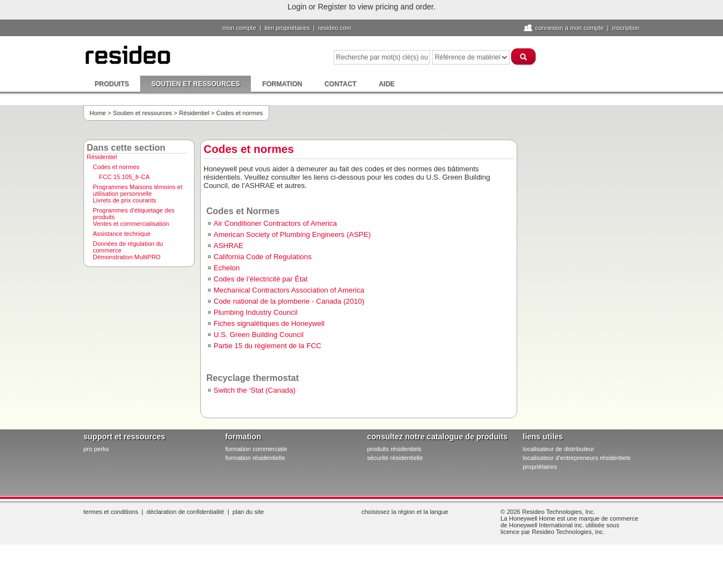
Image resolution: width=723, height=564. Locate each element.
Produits (112, 84)
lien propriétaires (287, 27)
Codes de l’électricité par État (261, 279)
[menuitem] (139, 158)
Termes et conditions (110, 511)
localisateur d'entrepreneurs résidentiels (577, 457)
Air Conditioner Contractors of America (275, 223)
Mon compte (239, 27)
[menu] (139, 208)
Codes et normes (116, 167)
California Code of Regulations (262, 257)
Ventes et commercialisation (131, 223)
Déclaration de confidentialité (185, 511)
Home (98, 113)
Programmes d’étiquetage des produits (134, 212)
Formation (282, 84)
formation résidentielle (255, 457)
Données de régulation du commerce (128, 245)
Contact (340, 84)
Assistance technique (122, 233)
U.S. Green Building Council (259, 334)
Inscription (626, 27)
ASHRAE (228, 245)
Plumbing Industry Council (256, 312)
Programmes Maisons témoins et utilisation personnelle (137, 189)
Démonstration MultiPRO (127, 257)
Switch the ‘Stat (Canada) (254, 390)
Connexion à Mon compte (569, 27)
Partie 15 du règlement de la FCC (267, 346)
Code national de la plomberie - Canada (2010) (289, 301)
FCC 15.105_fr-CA (124, 177)
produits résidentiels (394, 449)
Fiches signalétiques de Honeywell (269, 323)
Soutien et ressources (195, 84)
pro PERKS (96, 449)
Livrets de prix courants (124, 200)
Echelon (227, 268)
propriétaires (540, 466)
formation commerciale (256, 449)
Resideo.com (334, 27)
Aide (387, 84)
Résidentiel (194, 113)
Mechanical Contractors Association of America (289, 290)
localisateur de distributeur (558, 449)
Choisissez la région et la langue (404, 511)
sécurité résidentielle (395, 457)
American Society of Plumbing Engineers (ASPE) (292, 234)
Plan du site (248, 511)
